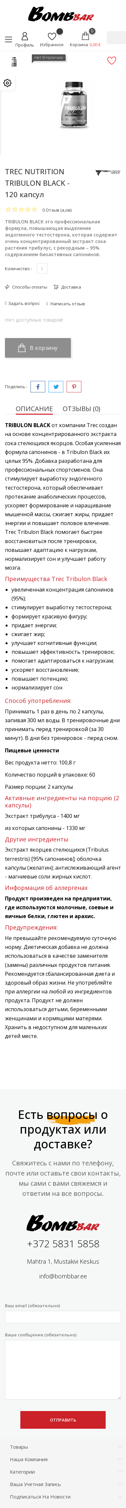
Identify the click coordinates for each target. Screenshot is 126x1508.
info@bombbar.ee (63, 1276)
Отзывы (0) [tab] (81, 408)
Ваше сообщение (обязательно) (63, 1366)
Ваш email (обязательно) (63, 1313)
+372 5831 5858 (63, 1243)
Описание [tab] (34, 408)
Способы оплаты (29, 287)
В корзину (38, 348)
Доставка (70, 287)
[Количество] (42, 268)
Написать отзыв (67, 304)
